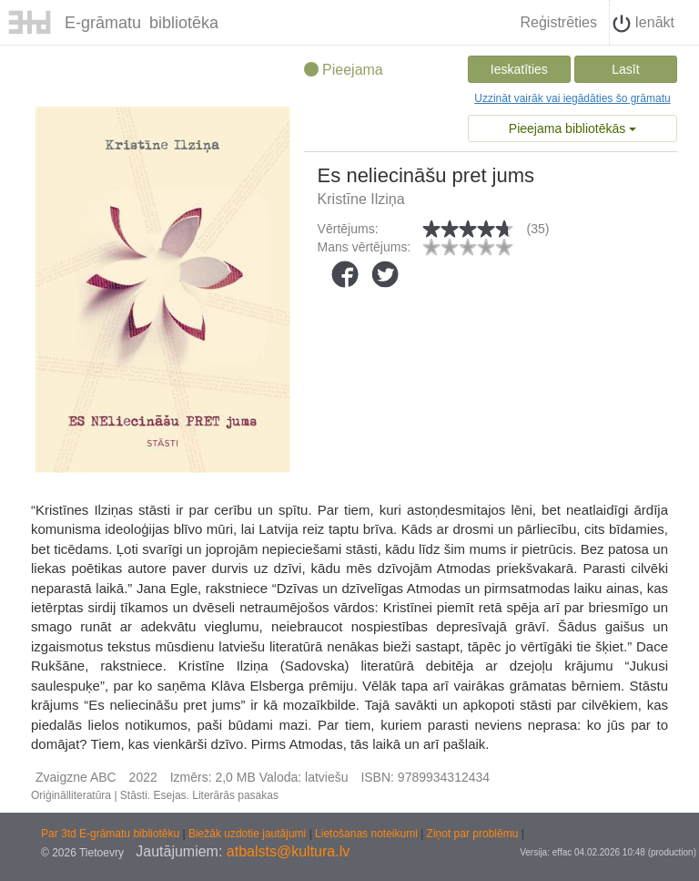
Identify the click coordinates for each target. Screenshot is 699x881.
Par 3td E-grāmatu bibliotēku (111, 833)
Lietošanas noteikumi (367, 833)
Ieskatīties (519, 69)
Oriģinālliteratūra (71, 795)
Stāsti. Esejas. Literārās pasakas (199, 795)
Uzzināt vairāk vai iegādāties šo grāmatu (572, 98)
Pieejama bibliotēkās (572, 128)
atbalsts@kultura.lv (288, 851)
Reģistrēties (558, 22)
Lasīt (625, 69)
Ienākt (643, 24)
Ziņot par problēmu (473, 833)
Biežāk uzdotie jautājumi (248, 833)
